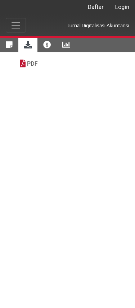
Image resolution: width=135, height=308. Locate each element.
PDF (32, 63)
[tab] (9, 45)
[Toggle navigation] (16, 25)
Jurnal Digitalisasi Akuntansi (98, 25)
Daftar (95, 7)
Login (122, 7)
